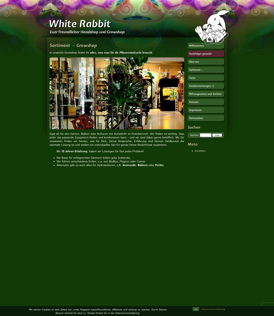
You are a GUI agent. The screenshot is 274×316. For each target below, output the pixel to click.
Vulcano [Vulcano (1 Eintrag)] (159, 291)
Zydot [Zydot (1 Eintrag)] (160, 250)
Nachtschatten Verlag (199, 269)
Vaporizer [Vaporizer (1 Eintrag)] (150, 255)
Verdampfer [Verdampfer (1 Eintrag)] (165, 296)
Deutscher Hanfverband (201, 252)
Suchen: (194, 135)
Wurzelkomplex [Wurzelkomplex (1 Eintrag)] (153, 276)
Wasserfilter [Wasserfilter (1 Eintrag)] (166, 270)
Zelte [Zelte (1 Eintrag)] (165, 281)
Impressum (195, 110)
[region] (117, 93)
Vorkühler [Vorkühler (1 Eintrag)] (168, 286)
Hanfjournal (194, 259)
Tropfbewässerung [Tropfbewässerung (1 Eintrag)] (154, 265)
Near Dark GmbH (197, 273)
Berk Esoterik (195, 245)
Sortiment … (196, 69)
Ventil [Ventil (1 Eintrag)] (171, 250)
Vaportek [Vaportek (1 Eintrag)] (150, 301)
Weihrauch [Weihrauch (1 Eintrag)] (164, 245)
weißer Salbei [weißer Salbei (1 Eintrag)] (152, 286)
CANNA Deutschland (199, 248)
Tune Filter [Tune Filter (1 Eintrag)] (151, 270)
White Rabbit (79, 23)
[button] (53, 224)
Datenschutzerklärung (213, 309)
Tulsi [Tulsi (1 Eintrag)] (148, 291)
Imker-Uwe (193, 266)
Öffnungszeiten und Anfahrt (205, 94)
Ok (195, 309)
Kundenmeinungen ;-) (201, 85)
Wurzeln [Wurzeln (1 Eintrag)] (163, 301)
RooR (191, 276)
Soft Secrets (194, 280)
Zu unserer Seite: (71, 249)
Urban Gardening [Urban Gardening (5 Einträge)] (156, 260)
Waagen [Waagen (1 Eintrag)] (149, 245)
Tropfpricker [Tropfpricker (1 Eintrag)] (151, 281)
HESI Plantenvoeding (199, 262)
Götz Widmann (196, 255)
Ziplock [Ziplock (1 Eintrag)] (149, 250)
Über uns (194, 61)
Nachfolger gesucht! (200, 53)
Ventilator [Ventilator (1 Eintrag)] (150, 296)
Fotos (192, 77)
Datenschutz (196, 118)
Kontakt (194, 102)
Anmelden (200, 151)
